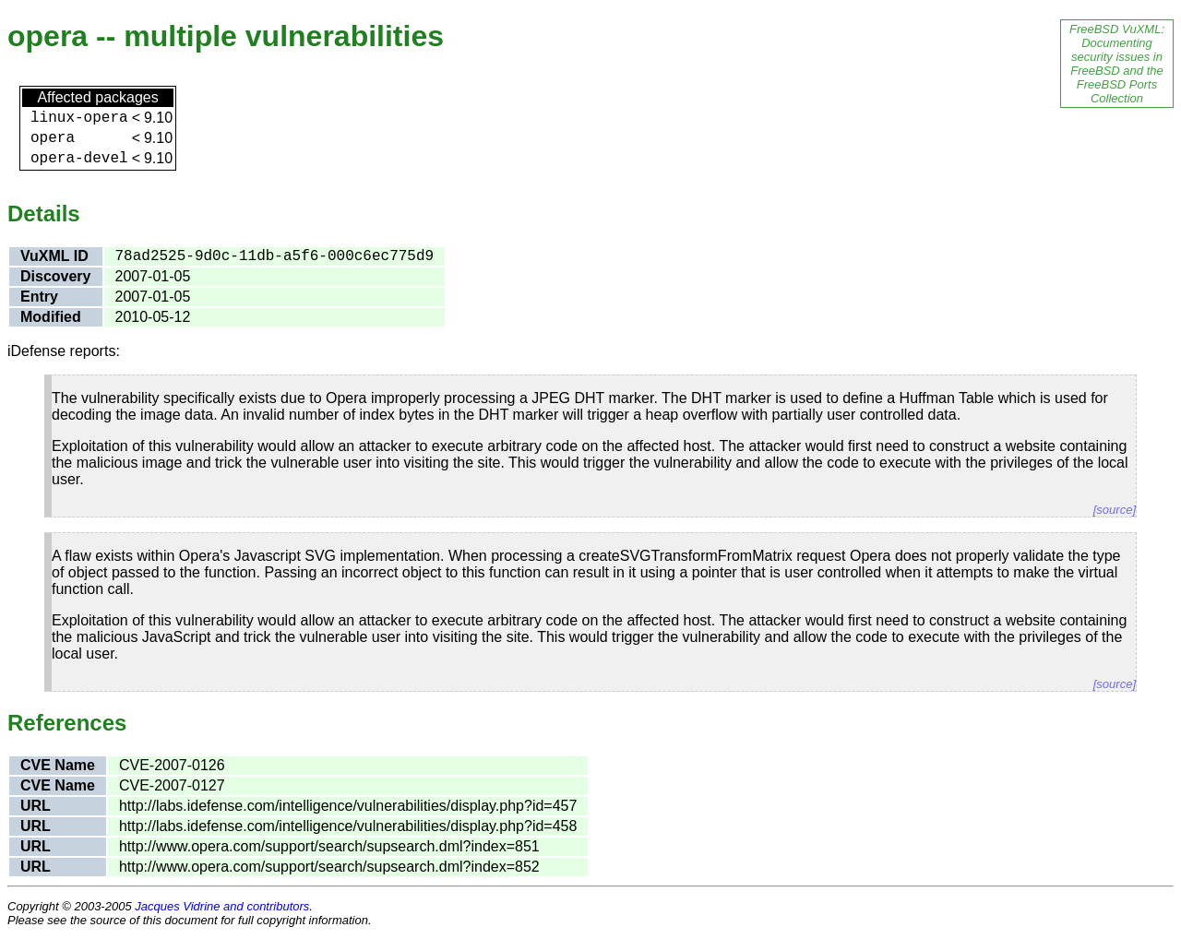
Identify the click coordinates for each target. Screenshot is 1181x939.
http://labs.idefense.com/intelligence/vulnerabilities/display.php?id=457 (348, 806)
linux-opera (79, 118)
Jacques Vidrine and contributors (222, 906)
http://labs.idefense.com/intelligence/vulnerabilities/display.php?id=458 (348, 826)
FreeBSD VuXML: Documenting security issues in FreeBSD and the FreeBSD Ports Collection (1116, 63)
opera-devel (79, 158)
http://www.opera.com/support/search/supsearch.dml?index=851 (329, 846)
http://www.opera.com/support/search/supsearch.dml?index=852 (329, 866)
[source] (1114, 510)
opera (52, 138)
